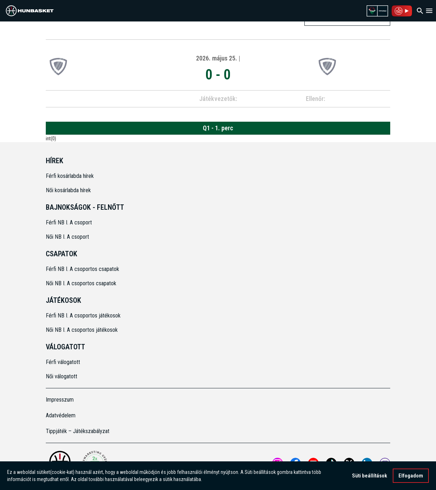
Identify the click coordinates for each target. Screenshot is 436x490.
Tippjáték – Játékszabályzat (77, 431)
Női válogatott (61, 376)
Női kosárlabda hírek (68, 190)
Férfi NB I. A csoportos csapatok (83, 269)
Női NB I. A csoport (67, 236)
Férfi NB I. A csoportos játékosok (83, 315)
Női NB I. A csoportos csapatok (82, 283)
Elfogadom (410, 475)
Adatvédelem (60, 415)
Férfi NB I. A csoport (69, 222)
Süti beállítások (369, 475)
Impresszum (60, 399)
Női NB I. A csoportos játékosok (82, 329)
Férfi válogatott (63, 362)
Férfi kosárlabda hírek (70, 176)
